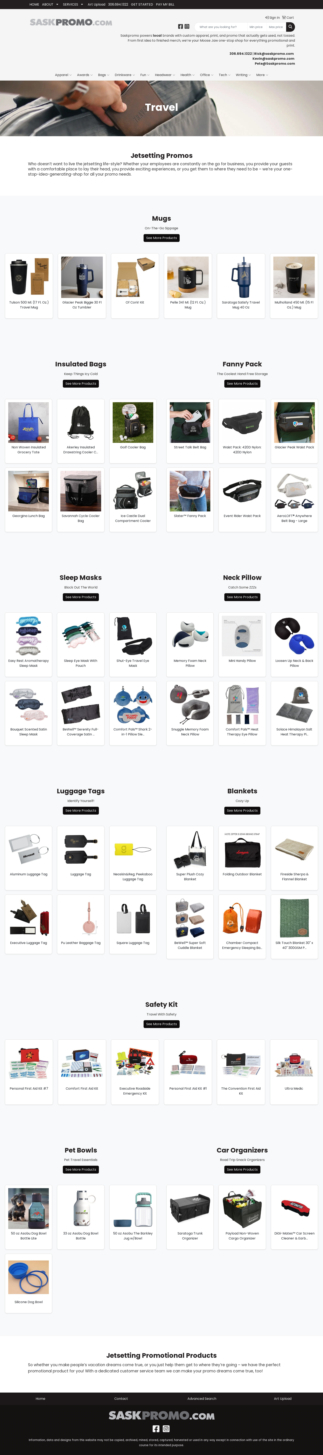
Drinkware (125, 75)
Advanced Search (201, 1398)
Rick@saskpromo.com (274, 53)
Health (187, 75)
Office (206, 75)
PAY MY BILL (165, 4)
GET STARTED (142, 4)
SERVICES (70, 4)
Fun (145, 75)
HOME (34, 4)
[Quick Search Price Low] (257, 27)
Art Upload (96, 4)
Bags (103, 75)
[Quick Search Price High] (276, 27)
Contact (121, 1398)
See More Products (161, 238)
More (262, 75)
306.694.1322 (118, 4)
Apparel (63, 75)
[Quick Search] (221, 27)
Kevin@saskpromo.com (273, 58)
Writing (243, 75)
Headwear (165, 75)
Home (40, 1398)
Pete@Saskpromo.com (275, 63)
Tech (225, 75)
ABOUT (47, 4)
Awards (85, 75)
